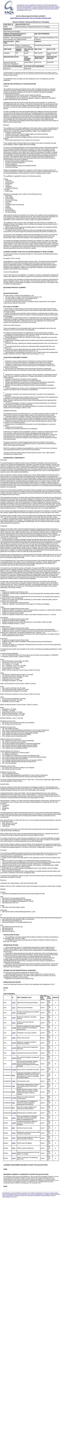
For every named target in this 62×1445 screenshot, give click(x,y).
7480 (13, 1086)
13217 (13, 1007)
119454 (14, 1098)
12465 (13, 1012)
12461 (13, 1081)
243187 (14, 1043)
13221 (13, 1148)
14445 (13, 1118)
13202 (13, 1002)
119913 (14, 1058)
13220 (13, 1023)
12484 (13, 1143)
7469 (13, 1103)
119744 (14, 1048)
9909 (13, 1128)
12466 (13, 1017)
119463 (14, 1069)
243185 (14, 1064)
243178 (14, 1153)
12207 (13, 1138)
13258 (13, 1033)
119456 (14, 1113)
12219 (13, 1158)
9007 (13, 1108)
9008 (13, 1092)
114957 (14, 1123)
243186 (14, 1028)
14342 (13, 1133)
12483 (13, 1038)
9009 (13, 1075)
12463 (13, 1053)
